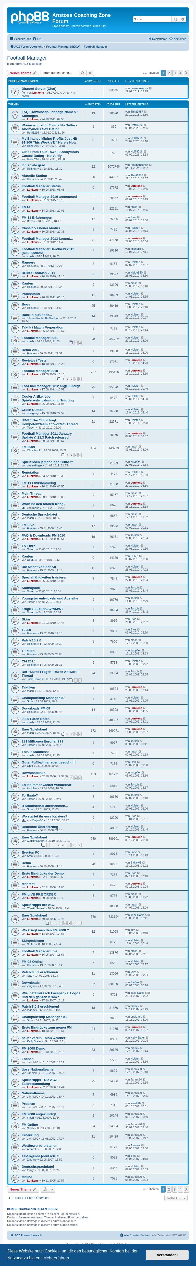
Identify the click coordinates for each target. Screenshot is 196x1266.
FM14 (26, 207)
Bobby (31, 221)
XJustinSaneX (36, 840)
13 (73, 845)
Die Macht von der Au (39, 567)
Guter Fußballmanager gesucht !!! (49, 762)
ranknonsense (139, 88)
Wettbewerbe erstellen (39, 1146)
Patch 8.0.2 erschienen (40, 972)
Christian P (34, 450)
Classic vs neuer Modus (41, 228)
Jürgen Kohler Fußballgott (43, 318)
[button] (186, 73)
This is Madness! (35, 752)
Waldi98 (136, 1103)
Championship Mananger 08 (44, 1017)
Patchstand (31, 294)
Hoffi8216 (33, 132)
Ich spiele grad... (35, 165)
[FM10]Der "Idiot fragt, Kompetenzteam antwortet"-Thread (50, 422)
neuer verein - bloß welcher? (44, 1038)
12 (68, 845)
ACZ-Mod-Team (33, 63)
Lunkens (38, 92)
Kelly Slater (34, 1041)
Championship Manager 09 (43, 698)
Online (27, 1177)
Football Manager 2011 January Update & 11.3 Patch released (47, 435)
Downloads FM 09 (36, 708)
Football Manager (27, 58)
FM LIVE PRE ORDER (39, 894)
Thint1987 (137, 111)
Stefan (31, 944)
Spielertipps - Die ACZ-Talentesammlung (40, 1082)
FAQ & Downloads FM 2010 (43, 535)
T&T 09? (28, 546)
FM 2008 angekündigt (39, 1114)
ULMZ (31, 559)
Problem (28, 1104)
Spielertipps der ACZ (38, 905)
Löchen (28, 1059)
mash (134, 206)
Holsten (31, 168)
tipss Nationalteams (38, 1069)
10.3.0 (26, 630)
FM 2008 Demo (33, 1048)
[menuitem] (37, 39)
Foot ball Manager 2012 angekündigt (51, 386)
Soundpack (31, 588)
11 (63, 845)
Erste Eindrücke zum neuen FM (47, 1027)
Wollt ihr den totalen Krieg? (44, 504)
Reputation (30, 472)
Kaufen (27, 283)
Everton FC (31, 852)
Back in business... (37, 315)
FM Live (28, 525)
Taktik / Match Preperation (42, 327)
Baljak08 (37, 820)
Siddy (30, 1128)
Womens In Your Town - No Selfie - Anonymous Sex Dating (49, 127)
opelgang (33, 413)
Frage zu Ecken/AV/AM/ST (42, 609)
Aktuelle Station (34, 176)
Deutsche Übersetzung (40, 827)
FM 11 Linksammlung (39, 483)
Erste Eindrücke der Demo (43, 873)
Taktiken (28, 687)
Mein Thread (32, 493)
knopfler (136, 461)
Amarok (32, 1149)
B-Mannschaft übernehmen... (45, 806)
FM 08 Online (32, 962)
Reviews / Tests (34, 360)
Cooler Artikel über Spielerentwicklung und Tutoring (48, 398)
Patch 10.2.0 (31, 640)
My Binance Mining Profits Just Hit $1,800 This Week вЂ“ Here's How (49, 140)
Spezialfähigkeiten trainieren (44, 577)
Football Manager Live (39, 951)
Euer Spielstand (34, 729)
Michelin (136, 248)
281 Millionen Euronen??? (43, 741)
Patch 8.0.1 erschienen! (40, 1006)
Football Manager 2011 (40, 338)
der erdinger (34, 465)
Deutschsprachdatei (38, 1167)
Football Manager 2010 (40, 371)
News (25, 95)
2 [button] (169, 73)
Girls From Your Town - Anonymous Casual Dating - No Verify (50, 154)
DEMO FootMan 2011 (38, 273)
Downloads (31, 983)
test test (28, 884)
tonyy (30, 1170)
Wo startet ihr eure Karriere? (44, 816)
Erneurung (30, 1135)
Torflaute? (30, 795)
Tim (133, 929)
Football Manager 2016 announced (49, 197)
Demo (26, 863)
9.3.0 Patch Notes (36, 719)
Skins (26, 619)
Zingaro (31, 986)
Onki (30, 765)
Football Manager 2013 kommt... (47, 239)
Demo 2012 (31, 350)
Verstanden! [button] (167, 1255)
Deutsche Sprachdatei (39, 514)
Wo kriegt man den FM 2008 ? (45, 930)
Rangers (28, 262)
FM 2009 (28, 447)
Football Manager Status (41, 186)
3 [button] (175, 73)
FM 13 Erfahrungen (37, 218)
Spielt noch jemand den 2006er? (47, 462)
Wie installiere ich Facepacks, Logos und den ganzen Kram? (51, 995)
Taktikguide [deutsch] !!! (41, 1156)
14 (79, 845)
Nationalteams (33, 1093)
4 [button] (180, 73)
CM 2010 (28, 661)
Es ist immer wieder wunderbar (46, 785)
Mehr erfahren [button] (56, 1258)
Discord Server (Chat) (39, 89)
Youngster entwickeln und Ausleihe (50, 598)
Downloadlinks (33, 773)
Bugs (26, 304)
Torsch (31, 427)
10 (57, 845)
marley (31, 1009)
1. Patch (28, 651)
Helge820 (137, 272)
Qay (29, 975)
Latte (134, 852)
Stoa (134, 217)
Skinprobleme (33, 941)
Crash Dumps (33, 410)
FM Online (30, 1125)
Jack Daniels (35, 679)
